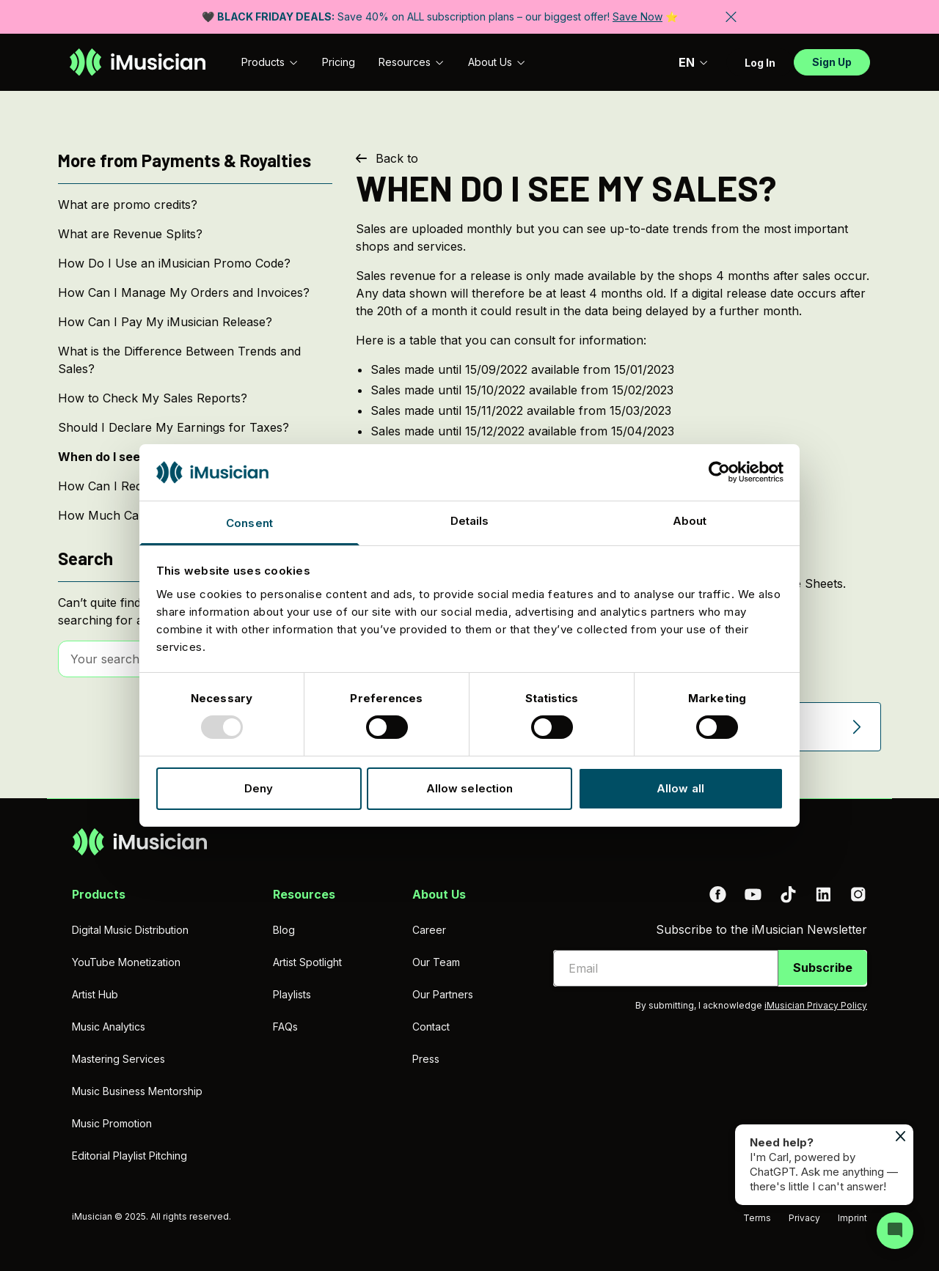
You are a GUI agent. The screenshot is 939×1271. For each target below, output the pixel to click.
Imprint (852, 1217)
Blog (284, 930)
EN (694, 62)
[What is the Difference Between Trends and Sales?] (195, 359)
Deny (258, 788)
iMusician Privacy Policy (815, 1005)
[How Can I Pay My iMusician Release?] (195, 322)
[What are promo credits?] (195, 204)
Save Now (637, 16)
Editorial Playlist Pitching (129, 1155)
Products (270, 62)
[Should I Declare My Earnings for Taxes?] (195, 427)
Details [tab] (469, 521)
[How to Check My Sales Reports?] (195, 398)
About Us (497, 62)
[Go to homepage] (137, 62)
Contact (431, 1026)
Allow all (680, 788)
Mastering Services (118, 1059)
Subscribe (822, 967)
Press (425, 1059)
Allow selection (470, 788)
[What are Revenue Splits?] (195, 234)
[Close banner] (731, 17)
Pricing (338, 62)
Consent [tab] (249, 523)
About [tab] (690, 521)
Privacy (804, 1217)
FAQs (285, 1026)
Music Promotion (112, 1123)
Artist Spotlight (307, 962)
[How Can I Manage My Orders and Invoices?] (195, 292)
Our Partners (442, 994)
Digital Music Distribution (130, 930)
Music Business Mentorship (137, 1091)
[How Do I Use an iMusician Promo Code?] (195, 263)
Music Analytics (108, 1026)
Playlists (292, 994)
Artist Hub (95, 994)
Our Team (436, 962)
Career (429, 930)
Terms (757, 1217)
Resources (412, 62)
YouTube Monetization (126, 962)
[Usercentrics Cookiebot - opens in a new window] (719, 472)
